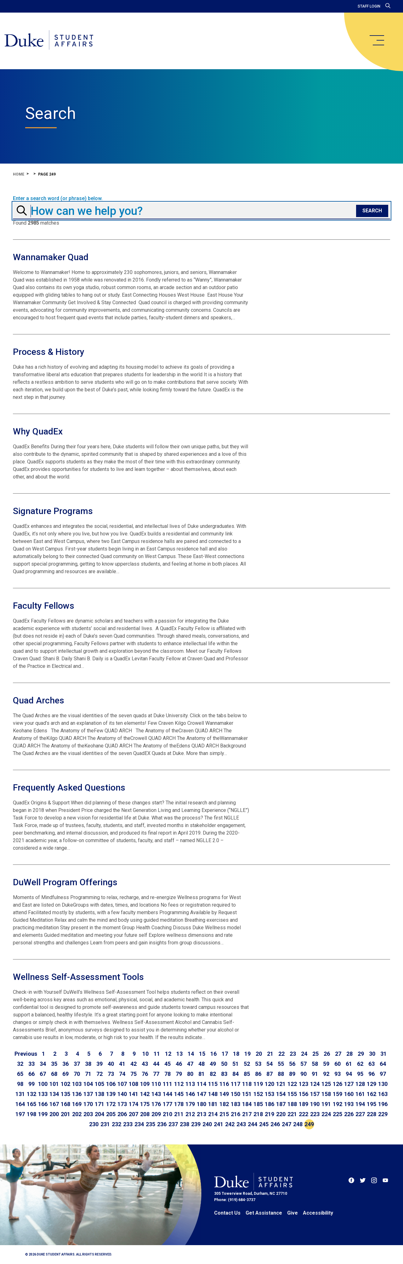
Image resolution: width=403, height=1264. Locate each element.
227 (360, 1114)
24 (304, 1053)
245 (264, 1124)
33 (31, 1063)
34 (43, 1063)
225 (337, 1114)
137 (88, 1094)
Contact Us (227, 1213)
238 (184, 1124)
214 (213, 1114)
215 (224, 1114)
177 (167, 1104)
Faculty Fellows (43, 606)
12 (168, 1053)
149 (224, 1094)
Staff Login (369, 6)
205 (111, 1114)
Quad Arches (38, 700)
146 (190, 1094)
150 (235, 1094)
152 (258, 1094)
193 (349, 1104)
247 (286, 1124)
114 (201, 1084)
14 (191, 1053)
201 (65, 1114)
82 (213, 1074)
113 (190, 1084)
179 (190, 1104)
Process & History (48, 352)
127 (349, 1084)
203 (88, 1114)
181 (213, 1104)
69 (65, 1074)
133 (43, 1094)
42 (133, 1063)
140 (122, 1094)
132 (31, 1094)
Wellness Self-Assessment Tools (78, 977)
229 (383, 1114)
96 (371, 1074)
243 (241, 1124)
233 (128, 1124)
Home (18, 174)
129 (371, 1084)
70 (77, 1074)
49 (213, 1063)
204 (99, 1114)
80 (190, 1074)
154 (281, 1094)
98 (20, 1084)
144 (167, 1094)
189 (303, 1104)
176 (156, 1104)
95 (360, 1074)
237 (173, 1124)
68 (54, 1074)
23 (293, 1053)
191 (326, 1104)
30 (372, 1053)
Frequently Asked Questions (69, 787)
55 (281, 1063)
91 (315, 1074)
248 (298, 1124)
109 (145, 1084)
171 (99, 1104)
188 (292, 1104)
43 (145, 1063)
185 (258, 1104)
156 (303, 1094)
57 (303, 1063)
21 (270, 1053)
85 (247, 1074)
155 (292, 1094)
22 (281, 1053)
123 (303, 1084)
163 (383, 1094)
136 (77, 1094)
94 (349, 1074)
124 (315, 1084)
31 (383, 1053)
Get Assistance (264, 1213)
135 (65, 1094)
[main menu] (376, 40)
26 (327, 1053)
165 (31, 1104)
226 (349, 1114)
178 (179, 1104)
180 (201, 1104)
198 (31, 1114)
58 (315, 1063)
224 (326, 1114)
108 (133, 1084)
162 (371, 1094)
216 (235, 1114)
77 (156, 1074)
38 (88, 1063)
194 (360, 1104)
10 (145, 1053)
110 (156, 1084)
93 (337, 1074)
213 (201, 1114)
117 (235, 1084)
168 (65, 1104)
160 (349, 1094)
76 (145, 1074)
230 (94, 1124)
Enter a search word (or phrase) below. (58, 198)
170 (88, 1104)
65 (20, 1074)
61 (349, 1063)
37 (77, 1063)
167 (54, 1104)
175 (145, 1104)
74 (122, 1074)
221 (292, 1114)
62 (360, 1063)
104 (88, 1084)
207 (133, 1114)
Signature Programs (53, 511)
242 (230, 1124)
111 (167, 1084)
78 (167, 1074)
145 (179, 1094)
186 (269, 1104)
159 (337, 1094)
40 (111, 1063)
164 (20, 1104)
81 (201, 1074)
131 (20, 1094)
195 (371, 1104)
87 (269, 1074)
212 (190, 1114)
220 (281, 1114)
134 (54, 1094)
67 (43, 1074)
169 (77, 1104)
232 (116, 1124)
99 (31, 1084)
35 (54, 1063)
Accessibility (318, 1213)
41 (122, 1063)
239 (196, 1124)
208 (145, 1114)
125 (326, 1084)
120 (269, 1084)
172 (111, 1104)
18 (236, 1053)
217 (247, 1114)
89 (292, 1074)
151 (247, 1094)
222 (303, 1114)
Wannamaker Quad (50, 257)
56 (292, 1063)
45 (167, 1063)
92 (326, 1074)
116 (224, 1084)
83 (224, 1074)
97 (383, 1074)
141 (133, 1094)
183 (235, 1104)
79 (179, 1074)
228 (371, 1114)
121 (281, 1084)
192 (337, 1104)
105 (99, 1084)
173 (122, 1104)
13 (179, 1053)
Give (292, 1213)
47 (190, 1063)
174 (133, 1104)
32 (20, 1063)
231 (105, 1124)
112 (179, 1084)
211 (179, 1114)
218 (258, 1114)
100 (43, 1084)
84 (235, 1074)
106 (111, 1084)
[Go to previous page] (25, 1054)
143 (156, 1094)
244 (252, 1124)
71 (88, 1074)
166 (43, 1104)
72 (99, 1074)
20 (259, 1053)
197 (20, 1114)
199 (43, 1114)
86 (258, 1074)
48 (201, 1063)
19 (247, 1053)
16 (213, 1053)
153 (269, 1094)
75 (133, 1074)
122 (292, 1084)
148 (213, 1094)
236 (162, 1124)
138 (99, 1094)
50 (224, 1063)
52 (247, 1063)
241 (218, 1124)
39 (99, 1063)
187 (281, 1104)
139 (111, 1094)
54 (269, 1063)
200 (54, 1114)
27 (338, 1053)
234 (139, 1124)
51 (235, 1063)
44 (156, 1063)
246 (275, 1124)
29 (361, 1053)
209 (156, 1114)
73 (111, 1074)
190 (315, 1104)
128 (360, 1084)
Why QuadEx (38, 431)
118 (247, 1084)
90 (303, 1074)
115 (213, 1084)
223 (315, 1114)
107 (122, 1084)
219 (269, 1114)
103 (77, 1084)
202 (77, 1114)
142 (145, 1094)
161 (360, 1094)
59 (326, 1063)
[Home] (51, 41)
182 (224, 1104)
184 (247, 1104)
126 (337, 1084)
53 (258, 1063)
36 (65, 1063)
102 (65, 1084)
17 (225, 1053)
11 (157, 1053)
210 (167, 1114)
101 (54, 1084)
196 (383, 1104)
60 (337, 1063)
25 (315, 1053)
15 (202, 1053)
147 (201, 1094)
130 (383, 1084)
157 (315, 1094)
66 (31, 1074)
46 (179, 1063)
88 (281, 1074)
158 (326, 1094)
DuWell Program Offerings (65, 882)
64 (383, 1063)
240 (207, 1124)
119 (258, 1084)
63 (371, 1063)
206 (122, 1114)
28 (349, 1053)
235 (150, 1124)
